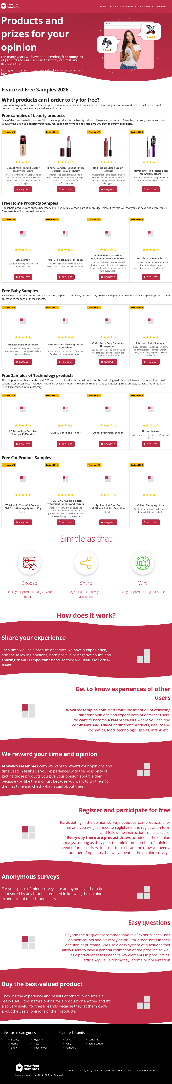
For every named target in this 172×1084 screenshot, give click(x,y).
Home (14, 1043)
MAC (68, 1039)
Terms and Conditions (145, 1070)
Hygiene (39, 1039)
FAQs (128, 1070)
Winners (163, 6)
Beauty (15, 1039)
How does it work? (114, 1070)
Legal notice (70, 1070)
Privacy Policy (85, 1070)
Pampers (71, 1047)
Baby (14, 1047)
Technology (40, 1047)
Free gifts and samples (117, 6)
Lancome (94, 1039)
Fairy (68, 1043)
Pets (36, 1043)
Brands (145, 6)
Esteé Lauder (96, 1043)
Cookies (99, 1070)
